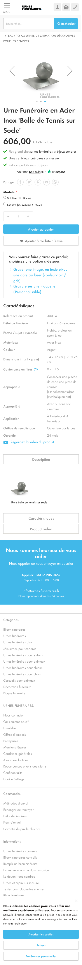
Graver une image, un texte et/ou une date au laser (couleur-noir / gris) (40, 274)
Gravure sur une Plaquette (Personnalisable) (34, 288)
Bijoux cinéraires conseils (20, 857)
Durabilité (9, 727)
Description (41, 459)
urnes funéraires (42, 151)
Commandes (12, 793)
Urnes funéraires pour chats (22, 674)
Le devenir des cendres (19, 876)
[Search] (66, 23)
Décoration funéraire (17, 686)
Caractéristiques (41, 518)
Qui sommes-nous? (16, 721)
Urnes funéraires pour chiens (22, 667)
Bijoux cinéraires (14, 629)
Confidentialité (13, 772)
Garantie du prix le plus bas (21, 828)
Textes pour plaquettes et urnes (24, 889)
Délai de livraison (15, 815)
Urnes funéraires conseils (20, 851)
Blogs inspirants (13, 895)
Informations (12, 841)
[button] (12, 70)
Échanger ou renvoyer (18, 809)
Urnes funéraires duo (17, 642)
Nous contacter (13, 715)
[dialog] (41, 930)
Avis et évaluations (15, 759)
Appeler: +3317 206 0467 (41, 574)
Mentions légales (14, 747)
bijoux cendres (67, 151)
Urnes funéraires (14, 635)
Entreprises (10, 740)
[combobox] (28, 23)
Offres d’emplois (14, 734)
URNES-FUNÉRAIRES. (18, 705)
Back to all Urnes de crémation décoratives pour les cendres (39, 38)
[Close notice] (76, 901)
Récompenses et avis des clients (24, 766)
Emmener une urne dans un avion (26, 870)
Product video (41, 528)
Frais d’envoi (12, 822)
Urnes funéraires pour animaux (24, 661)
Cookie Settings (13, 778)
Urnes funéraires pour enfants (23, 655)
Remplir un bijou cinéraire (20, 863)
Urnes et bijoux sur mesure (21, 882)
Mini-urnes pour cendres (19, 648)
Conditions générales (17, 753)
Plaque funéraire (14, 693)
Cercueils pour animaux (19, 680)
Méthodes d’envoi (15, 803)
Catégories (11, 619)
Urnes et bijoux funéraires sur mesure (34, 158)
